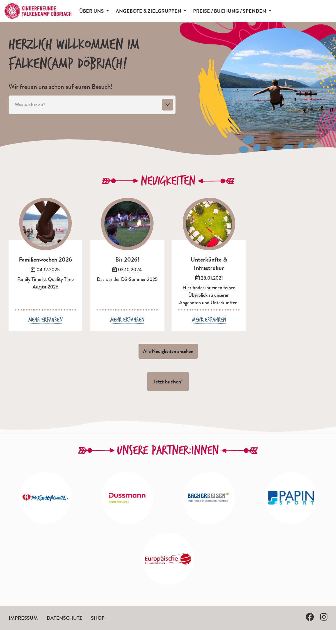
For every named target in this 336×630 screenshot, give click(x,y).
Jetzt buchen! (168, 381)
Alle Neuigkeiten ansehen (168, 351)
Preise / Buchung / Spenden (230, 11)
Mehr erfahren (45, 319)
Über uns (92, 11)
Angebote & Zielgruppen (149, 11)
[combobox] (92, 105)
